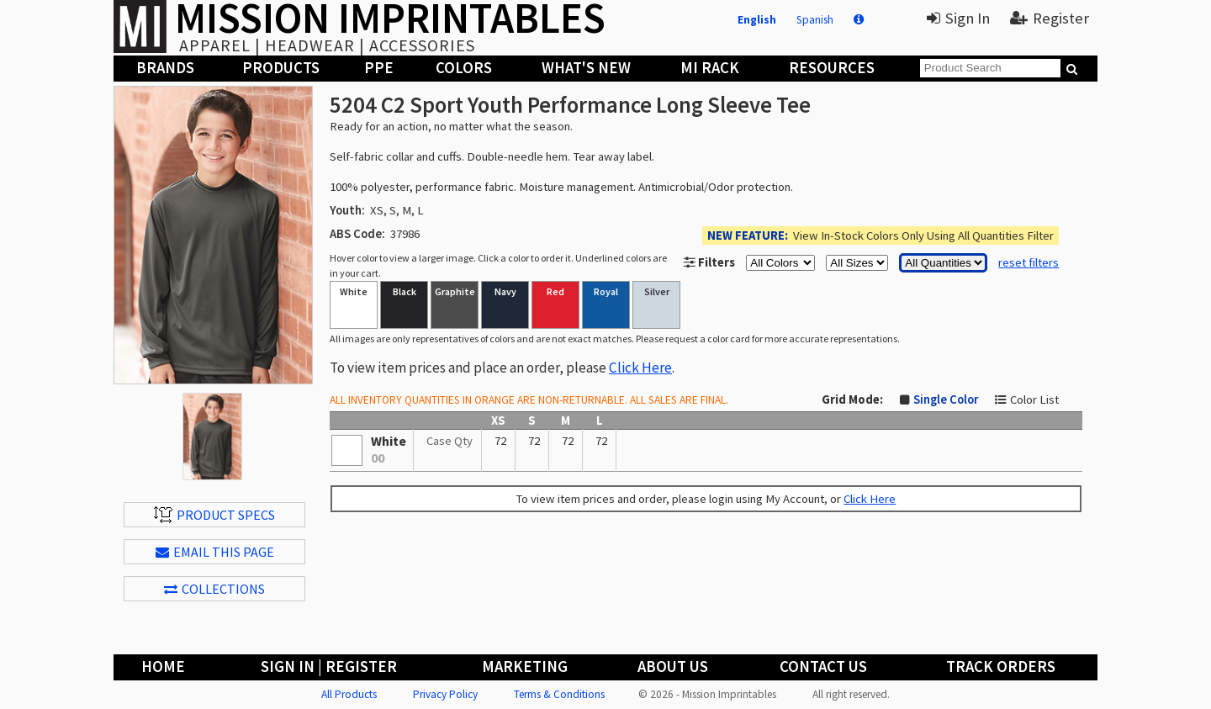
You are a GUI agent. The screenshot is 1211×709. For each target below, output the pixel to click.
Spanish (814, 20)
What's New (586, 67)
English (757, 20)
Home (163, 666)
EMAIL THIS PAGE (215, 551)
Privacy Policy (445, 694)
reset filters (1028, 262)
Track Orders (1000, 666)
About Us (672, 666)
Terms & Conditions (559, 694)
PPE (379, 67)
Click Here (640, 367)
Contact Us (823, 666)
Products (281, 67)
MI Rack (709, 67)
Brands (165, 67)
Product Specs (214, 514)
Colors (464, 67)
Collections (214, 588)
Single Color (945, 399)
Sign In (958, 18)
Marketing (525, 666)
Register (1049, 18)
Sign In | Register (329, 666)
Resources (832, 67)
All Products (349, 694)
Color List (1034, 399)
